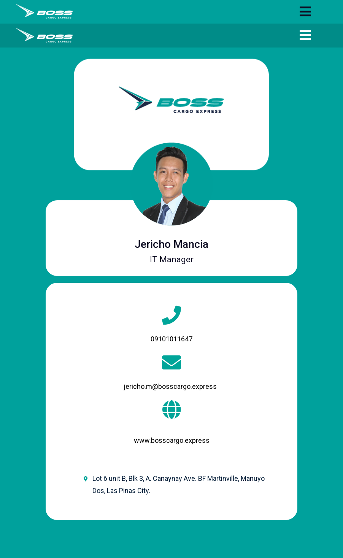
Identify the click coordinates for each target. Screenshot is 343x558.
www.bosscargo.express (172, 440)
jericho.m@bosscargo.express (170, 386)
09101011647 (171, 339)
